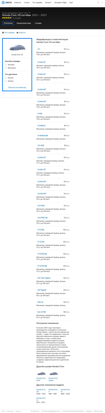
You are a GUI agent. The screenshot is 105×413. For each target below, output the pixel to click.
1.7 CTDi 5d (42, 266)
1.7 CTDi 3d (42, 254)
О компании (10, 411)
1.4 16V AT (42, 62)
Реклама (18, 411)
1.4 (39, 49)
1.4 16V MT (42, 90)
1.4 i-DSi (41, 145)
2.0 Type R (42, 290)
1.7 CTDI (41, 230)
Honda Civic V (53, 390)
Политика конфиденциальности (50, 411)
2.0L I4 (40, 302)
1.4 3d (40, 114)
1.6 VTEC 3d (42, 218)
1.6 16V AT (42, 158)
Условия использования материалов (73, 411)
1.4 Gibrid (41, 126)
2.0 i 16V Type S (44, 278)
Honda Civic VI (65, 390)
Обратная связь (98, 411)
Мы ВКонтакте (35, 411)
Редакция (89, 411)
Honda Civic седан (53, 379)
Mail (3, 411)
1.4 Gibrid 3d (43, 136)
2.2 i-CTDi (42, 312)
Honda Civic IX (41, 399)
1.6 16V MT (42, 182)
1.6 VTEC (41, 206)
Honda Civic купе (41, 379)
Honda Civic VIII (41, 390)
